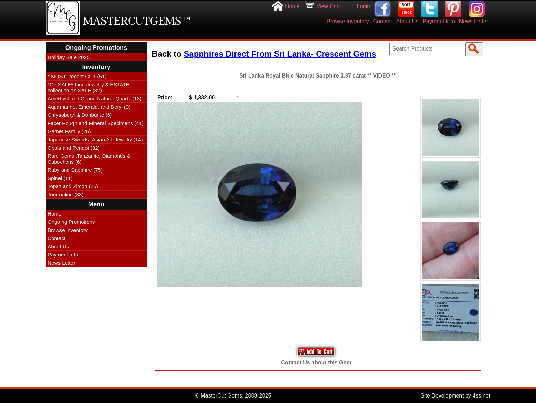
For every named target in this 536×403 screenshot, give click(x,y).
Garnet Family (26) (69, 131)
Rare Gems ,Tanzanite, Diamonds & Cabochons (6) (89, 159)
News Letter (473, 21)
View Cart (328, 6)
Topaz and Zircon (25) (73, 186)
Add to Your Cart (316, 351)
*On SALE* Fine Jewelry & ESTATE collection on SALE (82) (89, 87)
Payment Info (439, 21)
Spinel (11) (60, 178)
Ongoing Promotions (71, 222)
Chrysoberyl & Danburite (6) (80, 115)
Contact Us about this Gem (316, 362)
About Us (407, 21)
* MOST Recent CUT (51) (77, 76)
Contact (382, 21)
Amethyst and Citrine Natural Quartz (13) (95, 98)
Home (292, 6)
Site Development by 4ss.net (455, 396)
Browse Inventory (348, 21)
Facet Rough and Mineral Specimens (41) (96, 123)
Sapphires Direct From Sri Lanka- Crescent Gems (280, 53)
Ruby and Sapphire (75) (75, 170)
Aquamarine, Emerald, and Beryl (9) (89, 107)
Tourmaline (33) (66, 194)
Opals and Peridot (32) (74, 148)
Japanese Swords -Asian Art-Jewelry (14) (95, 139)
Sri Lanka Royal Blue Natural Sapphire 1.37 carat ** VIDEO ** (317, 76)
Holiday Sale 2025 (69, 57)
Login (363, 6)
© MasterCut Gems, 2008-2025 (233, 396)
